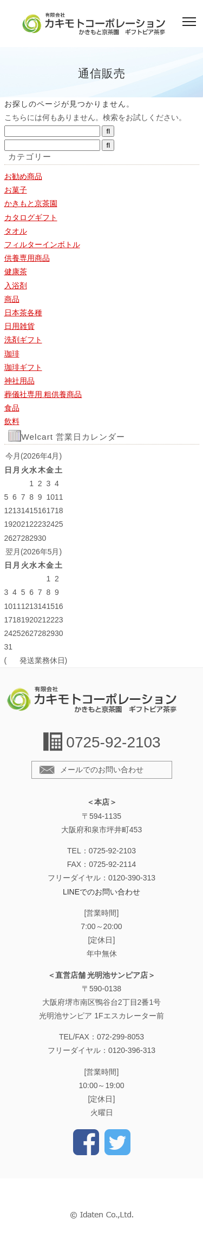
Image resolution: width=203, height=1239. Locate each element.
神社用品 (19, 380)
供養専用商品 (27, 258)
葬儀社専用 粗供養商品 (43, 394)
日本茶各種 (23, 312)
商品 (11, 299)
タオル (15, 231)
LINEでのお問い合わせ (101, 891)
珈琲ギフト (23, 367)
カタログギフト (30, 217)
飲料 (11, 421)
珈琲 (11, 353)
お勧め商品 (23, 176)
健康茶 (15, 271)
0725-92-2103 (113, 742)
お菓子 (15, 189)
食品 (11, 407)
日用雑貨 (19, 326)
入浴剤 (15, 285)
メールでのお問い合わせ (101, 769)
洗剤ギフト (23, 339)
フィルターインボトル (42, 244)
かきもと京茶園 (30, 203)
